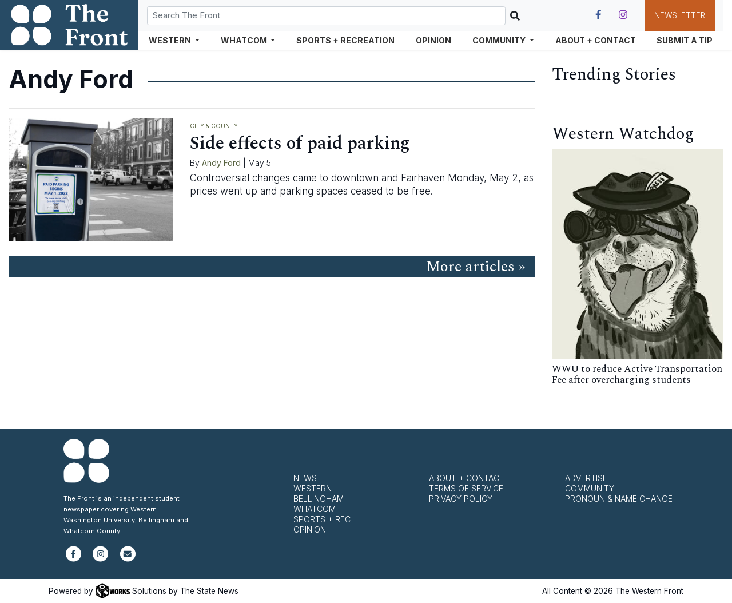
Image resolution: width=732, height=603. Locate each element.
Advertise (586, 478)
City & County (214, 125)
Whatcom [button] (245, 40)
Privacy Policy (460, 498)
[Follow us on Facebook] (598, 15)
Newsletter (679, 15)
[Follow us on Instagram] (623, 15)
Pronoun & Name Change (619, 498)
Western (312, 488)
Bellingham (318, 498)
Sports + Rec (322, 519)
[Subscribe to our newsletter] (128, 559)
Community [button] (499, 40)
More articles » (475, 266)
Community (589, 488)
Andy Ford (221, 163)
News (305, 478)
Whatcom (314, 509)
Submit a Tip (685, 40)
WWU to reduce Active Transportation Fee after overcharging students (637, 374)
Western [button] (171, 40)
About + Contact (595, 40)
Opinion (433, 40)
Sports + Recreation (345, 40)
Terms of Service (466, 488)
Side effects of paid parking (300, 143)
